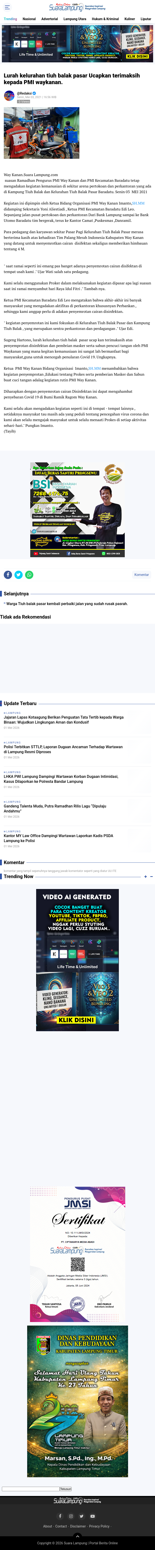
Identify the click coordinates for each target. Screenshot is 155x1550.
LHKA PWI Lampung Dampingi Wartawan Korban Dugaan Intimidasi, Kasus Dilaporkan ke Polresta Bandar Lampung (61, 779)
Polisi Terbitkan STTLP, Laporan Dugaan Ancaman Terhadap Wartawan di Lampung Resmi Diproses (63, 749)
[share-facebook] (8, 575)
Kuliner (130, 19)
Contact (61, 1526)
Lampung (13, 713)
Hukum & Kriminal (105, 19)
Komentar (141, 575)
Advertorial (49, 19)
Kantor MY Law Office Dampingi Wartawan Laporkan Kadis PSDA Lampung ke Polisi (58, 838)
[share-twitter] (18, 575)
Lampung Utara (75, 19)
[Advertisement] (77, 660)
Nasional (29, 19)
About (47, 1526)
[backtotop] (77, 1537)
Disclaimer (78, 1526)
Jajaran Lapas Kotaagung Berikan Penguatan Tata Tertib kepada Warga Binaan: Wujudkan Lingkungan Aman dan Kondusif (64, 720)
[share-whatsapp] (29, 575)
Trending (10, 19)
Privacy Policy (99, 1526)
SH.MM (138, 203)
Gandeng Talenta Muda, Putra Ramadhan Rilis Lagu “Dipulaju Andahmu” (55, 808)
